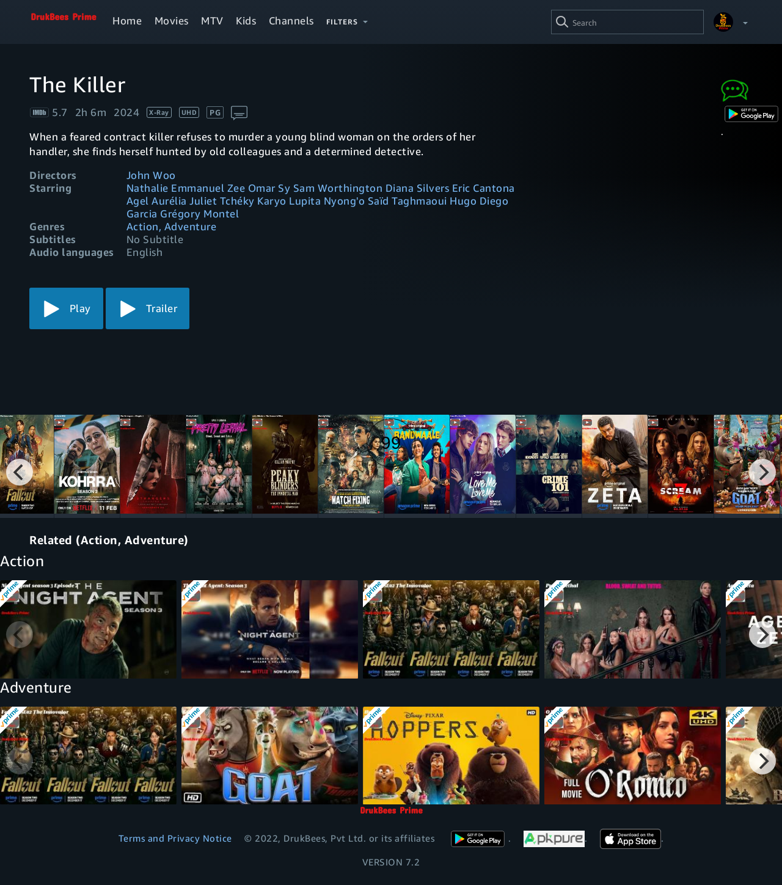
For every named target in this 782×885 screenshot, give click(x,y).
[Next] (762, 472)
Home (127, 20)
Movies (172, 20)
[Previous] (19, 472)
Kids (246, 20)
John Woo (151, 175)
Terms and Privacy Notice (175, 837)
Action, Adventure (171, 226)
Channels (291, 20)
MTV (212, 20)
